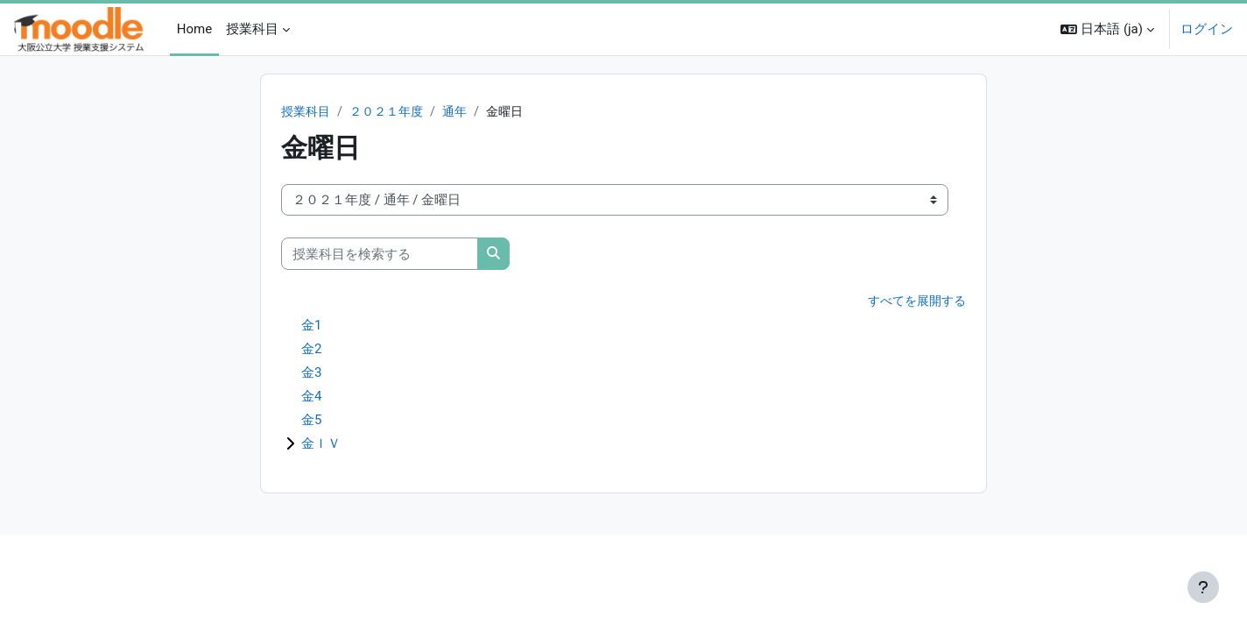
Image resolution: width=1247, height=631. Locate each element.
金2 (311, 350)
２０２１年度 (392, 112)
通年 (464, 112)
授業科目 (307, 112)
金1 (311, 326)
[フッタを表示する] (1203, 587)
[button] (1107, 29)
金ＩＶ (321, 444)
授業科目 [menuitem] (252, 29)
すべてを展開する (913, 302)
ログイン (1206, 29)
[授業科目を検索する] (379, 254)
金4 (311, 397)
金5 (311, 421)
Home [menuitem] (194, 29)
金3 (311, 373)
